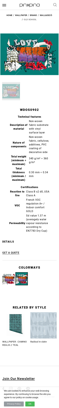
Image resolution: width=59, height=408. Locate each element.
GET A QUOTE (10, 252)
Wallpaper (21, 15)
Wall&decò (46, 15)
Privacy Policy (14, 404)
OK (29, 404)
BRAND (33, 15)
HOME (9, 15)
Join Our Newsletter (18, 379)
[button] (11, 91)
